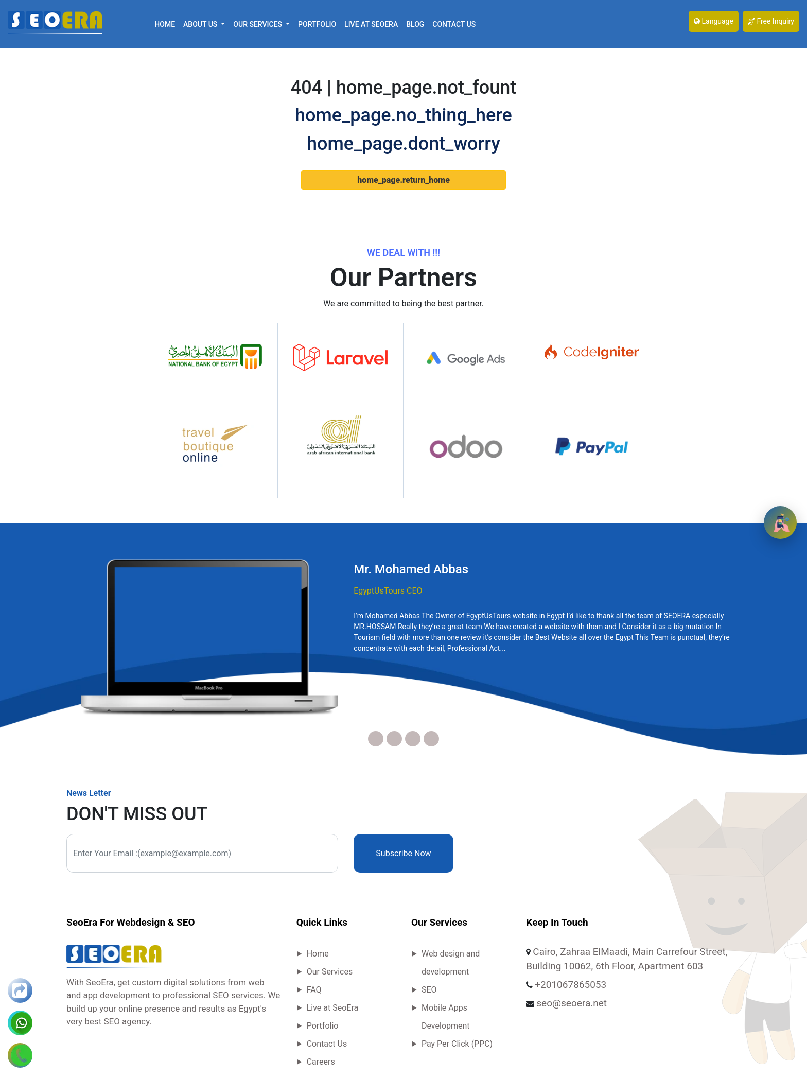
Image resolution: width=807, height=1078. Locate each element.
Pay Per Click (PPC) (457, 1044)
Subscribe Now (403, 853)
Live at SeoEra (371, 24)
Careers (321, 1062)
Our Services (330, 972)
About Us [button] (201, 24)
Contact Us (454, 24)
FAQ (314, 990)
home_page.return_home (403, 180)
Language (713, 21)
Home (164, 24)
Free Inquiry (771, 21)
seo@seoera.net (571, 1003)
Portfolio (317, 24)
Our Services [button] (258, 24)
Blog (415, 24)
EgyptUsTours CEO (388, 591)
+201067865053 (570, 984)
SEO (429, 990)
